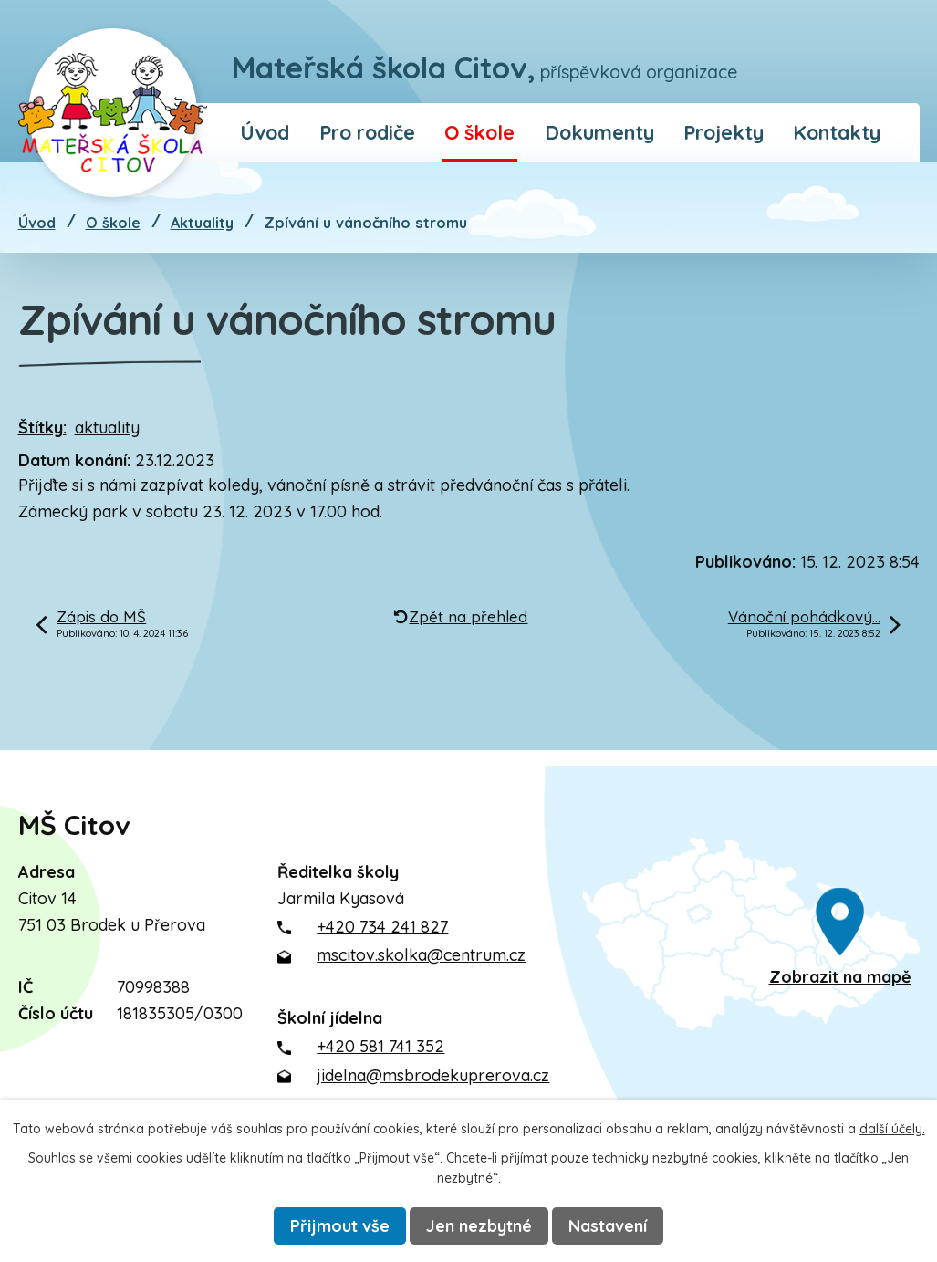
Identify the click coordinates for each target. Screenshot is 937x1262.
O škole (479, 132)
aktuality (107, 427)
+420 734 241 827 (382, 926)
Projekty (723, 132)
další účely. (892, 1129)
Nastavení (607, 1225)
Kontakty (836, 132)
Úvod (264, 132)
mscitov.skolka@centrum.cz (421, 954)
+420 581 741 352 (380, 1046)
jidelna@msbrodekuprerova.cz (433, 1075)
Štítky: (42, 427)
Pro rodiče (367, 132)
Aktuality (202, 223)
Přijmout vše (340, 1225)
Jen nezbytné (479, 1225)
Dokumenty (599, 132)
